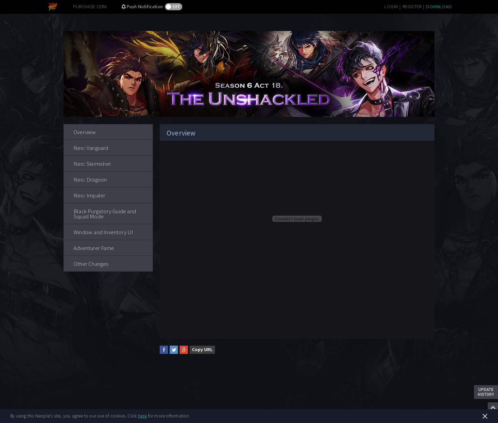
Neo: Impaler (89, 195)
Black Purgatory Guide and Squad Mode (104, 213)
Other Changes (91, 263)
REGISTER (412, 6)
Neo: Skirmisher (92, 163)
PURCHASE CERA (90, 6)
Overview (84, 131)
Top (493, 407)
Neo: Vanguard (91, 147)
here (142, 416)
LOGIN (391, 6)
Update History (486, 392)
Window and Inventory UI (103, 232)
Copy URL (202, 349)
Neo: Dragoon (90, 179)
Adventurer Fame (93, 247)
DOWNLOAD (439, 6)
